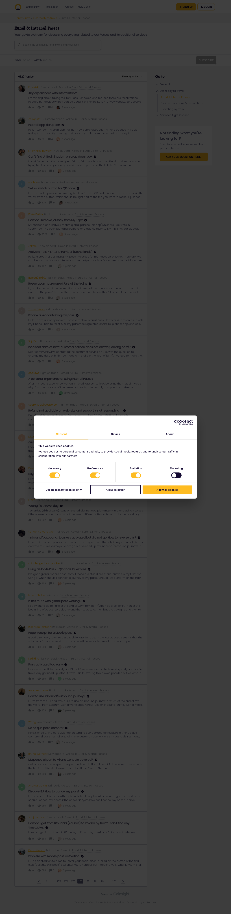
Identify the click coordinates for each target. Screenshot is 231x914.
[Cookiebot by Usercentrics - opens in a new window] (177, 422)
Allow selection (115, 489)
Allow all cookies (167, 489)
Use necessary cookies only (63, 489)
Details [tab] (115, 434)
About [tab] (170, 434)
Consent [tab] (61, 434)
